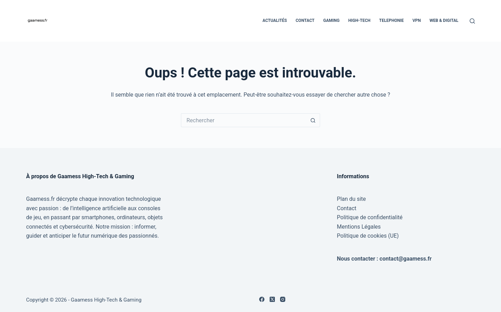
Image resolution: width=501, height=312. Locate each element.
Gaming (331, 20)
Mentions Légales (359, 226)
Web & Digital (444, 20)
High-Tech (359, 20)
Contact (305, 20)
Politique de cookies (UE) (368, 235)
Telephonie (391, 20)
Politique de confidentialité (370, 217)
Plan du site (351, 199)
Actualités (274, 20)
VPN (416, 20)
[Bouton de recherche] (313, 120)
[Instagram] (282, 299)
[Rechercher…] (243, 120)
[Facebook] (261, 299)
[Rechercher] (472, 21)
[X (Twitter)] (272, 299)
